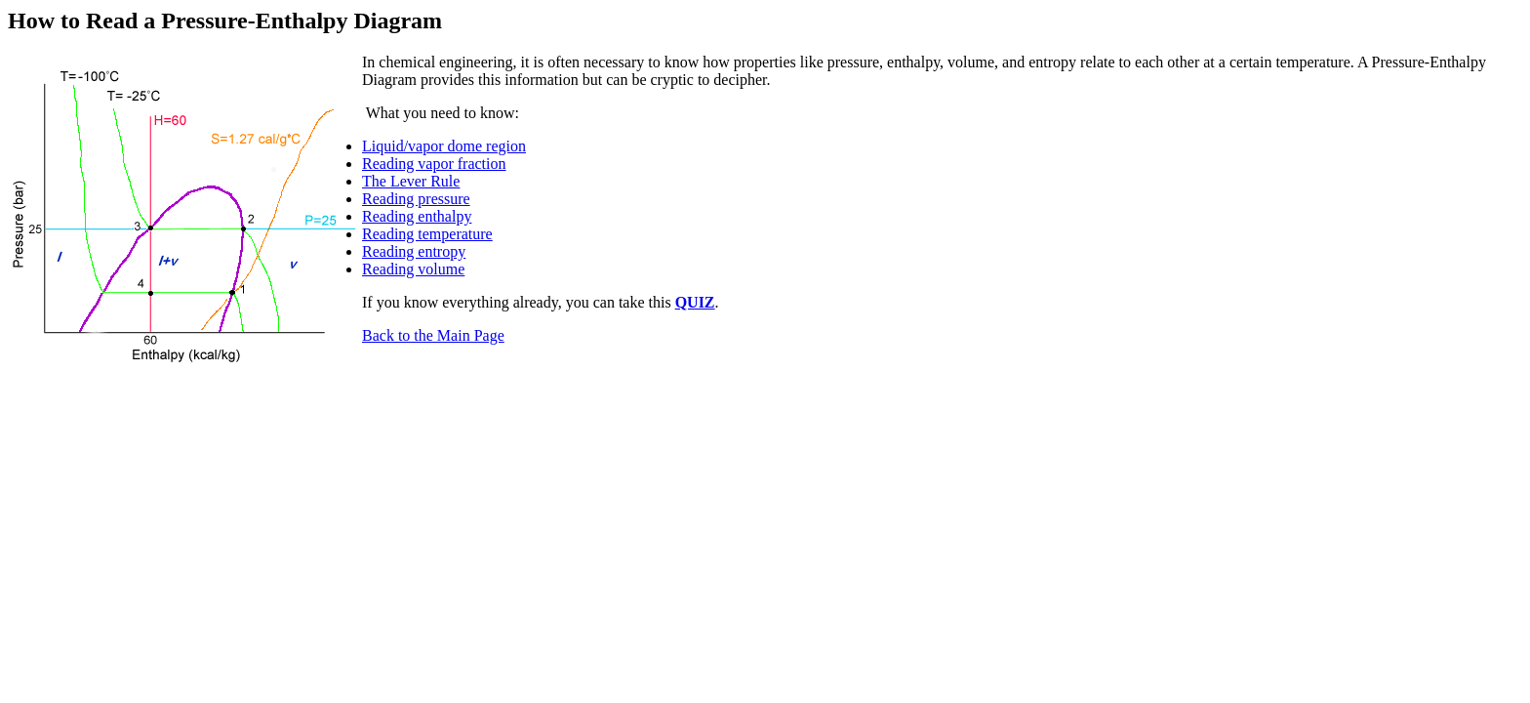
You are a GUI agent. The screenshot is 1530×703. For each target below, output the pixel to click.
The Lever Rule (411, 181)
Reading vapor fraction (434, 163)
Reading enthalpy (416, 216)
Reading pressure (416, 198)
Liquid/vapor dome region (444, 146)
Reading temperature (427, 234)
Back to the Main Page (433, 335)
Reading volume (413, 269)
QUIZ (695, 302)
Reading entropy (413, 251)
